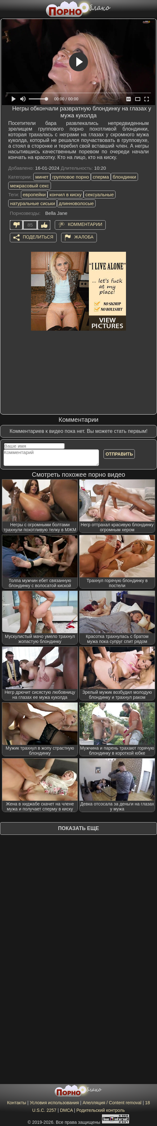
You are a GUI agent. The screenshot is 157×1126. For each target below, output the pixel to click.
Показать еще (78, 828)
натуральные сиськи (32, 203)
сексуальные (99, 194)
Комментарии (85, 224)
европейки (34, 194)
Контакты (16, 1102)
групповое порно (70, 177)
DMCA (66, 1110)
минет (41, 177)
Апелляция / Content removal (112, 1102)
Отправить (119, 454)
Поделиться (38, 236)
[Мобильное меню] (6, 8)
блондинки (124, 177)
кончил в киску (65, 194)
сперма (101, 177)
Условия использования (54, 1102)
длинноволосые (76, 203)
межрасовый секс (29, 185)
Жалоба (83, 236)
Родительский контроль (100, 1110)
